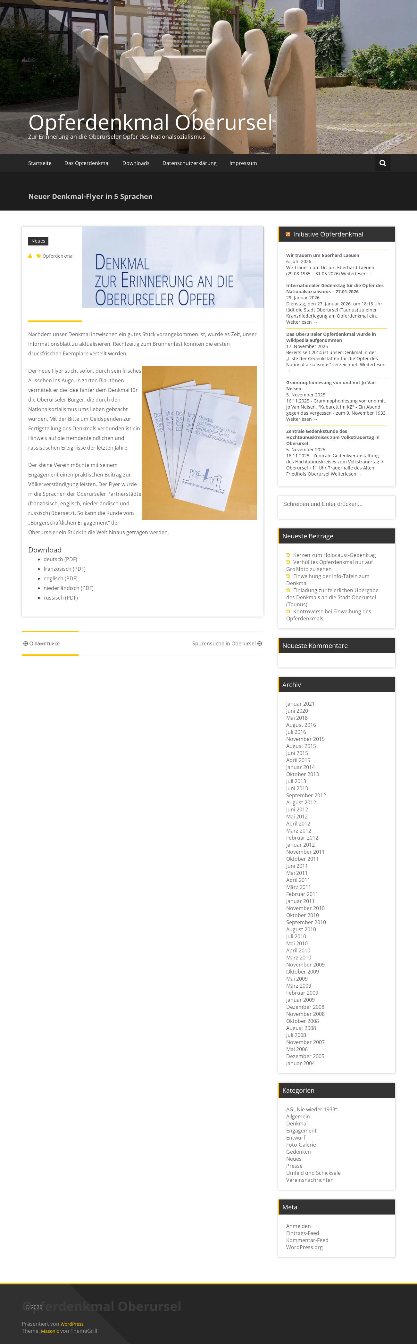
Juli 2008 (296, 1035)
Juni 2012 (297, 809)
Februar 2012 (302, 837)
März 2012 (298, 830)
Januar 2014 (300, 767)
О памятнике (41, 643)
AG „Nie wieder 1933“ (311, 1109)
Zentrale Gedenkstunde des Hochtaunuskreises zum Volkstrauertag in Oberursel (332, 437)
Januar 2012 (300, 844)
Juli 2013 (296, 781)
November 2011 (305, 851)
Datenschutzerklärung (190, 163)
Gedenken (298, 1151)
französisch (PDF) (65, 568)
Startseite (40, 163)
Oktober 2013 (302, 774)
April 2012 (298, 823)
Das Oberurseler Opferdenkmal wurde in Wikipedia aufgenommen (331, 337)
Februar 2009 (302, 992)
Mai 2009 (297, 978)
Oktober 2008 (302, 1021)
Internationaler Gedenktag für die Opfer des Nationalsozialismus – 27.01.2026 (335, 288)
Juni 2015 (297, 753)
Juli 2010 (296, 936)
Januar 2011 (300, 901)
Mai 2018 (297, 717)
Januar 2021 (300, 703)
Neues (38, 241)
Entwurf (295, 1137)
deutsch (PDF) (60, 559)
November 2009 (305, 964)
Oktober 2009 (302, 971)
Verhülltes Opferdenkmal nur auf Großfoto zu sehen (329, 566)
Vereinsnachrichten (310, 1179)
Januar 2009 (300, 999)
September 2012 (306, 795)
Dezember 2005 (305, 1056)
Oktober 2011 (302, 858)
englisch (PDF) (61, 578)
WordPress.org (304, 1247)
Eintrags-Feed (302, 1233)
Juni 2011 (297, 865)
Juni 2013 (297, 788)
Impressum (243, 163)
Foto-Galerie (301, 1144)
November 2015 (305, 739)
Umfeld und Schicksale (313, 1172)
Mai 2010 (297, 943)
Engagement (301, 1130)
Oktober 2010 (302, 915)
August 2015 (301, 746)
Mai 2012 (297, 816)
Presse (294, 1165)
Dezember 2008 (305, 1006)
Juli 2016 (296, 731)
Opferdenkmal (58, 256)
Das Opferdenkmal (87, 163)
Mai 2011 (297, 872)
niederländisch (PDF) (69, 588)
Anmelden (298, 1226)
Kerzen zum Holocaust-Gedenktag (334, 555)
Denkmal (297, 1123)
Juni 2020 (297, 710)
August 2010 (301, 929)
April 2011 (298, 880)
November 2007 (305, 1042)
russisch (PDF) (61, 597)
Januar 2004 (300, 1063)
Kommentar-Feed (307, 1240)
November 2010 (305, 908)
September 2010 (306, 922)
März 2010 (298, 957)
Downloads (136, 163)
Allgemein (298, 1116)
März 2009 (298, 985)
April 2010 (298, 950)
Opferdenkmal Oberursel (150, 122)
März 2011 (298, 887)
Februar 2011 (302, 894)
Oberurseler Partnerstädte (109, 493)
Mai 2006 (297, 1049)
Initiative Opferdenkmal (328, 234)
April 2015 (298, 760)
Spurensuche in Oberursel (227, 643)
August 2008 (301, 1028)
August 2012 (301, 802)
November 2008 (305, 1013)
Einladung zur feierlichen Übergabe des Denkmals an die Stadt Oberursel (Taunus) (332, 597)
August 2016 (301, 724)
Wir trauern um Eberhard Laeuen (322, 255)
